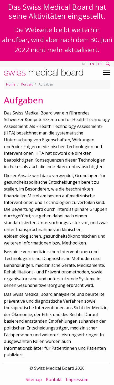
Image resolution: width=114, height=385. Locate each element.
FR (100, 64)
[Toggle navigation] (106, 73)
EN (92, 64)
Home (10, 84)
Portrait (27, 84)
